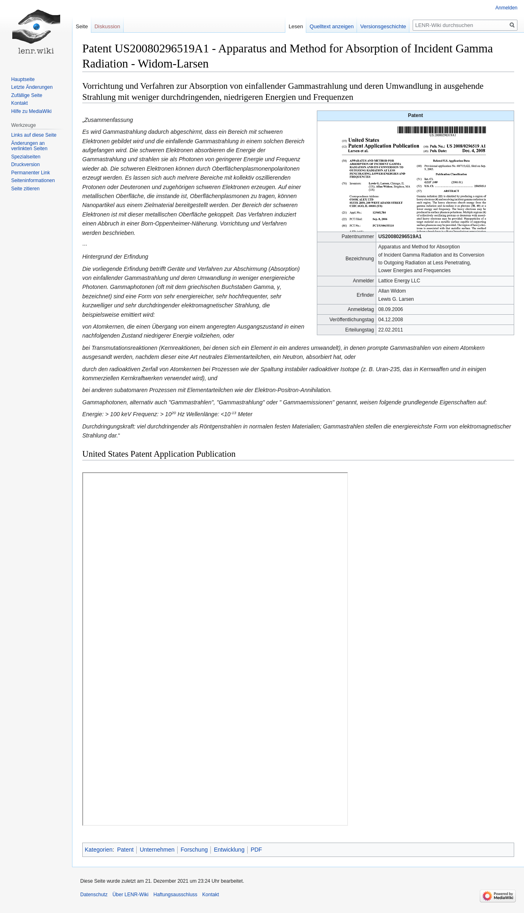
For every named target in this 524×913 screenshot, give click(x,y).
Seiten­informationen (33, 180)
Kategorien (99, 849)
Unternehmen (157, 849)
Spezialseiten (25, 157)
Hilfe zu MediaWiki (31, 111)
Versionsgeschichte (383, 26)
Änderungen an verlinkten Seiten (29, 146)
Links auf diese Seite (33, 135)
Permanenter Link (30, 173)
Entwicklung (229, 849)
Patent (125, 849)
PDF (256, 849)
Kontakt (19, 103)
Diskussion (107, 26)
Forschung (194, 849)
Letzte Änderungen (31, 87)
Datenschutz (94, 894)
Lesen (296, 26)
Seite (82, 26)
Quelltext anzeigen (331, 26)
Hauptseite (22, 79)
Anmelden (506, 8)
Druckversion (25, 164)
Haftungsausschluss (175, 894)
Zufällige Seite (26, 95)
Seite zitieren (25, 189)
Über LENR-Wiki (131, 894)
